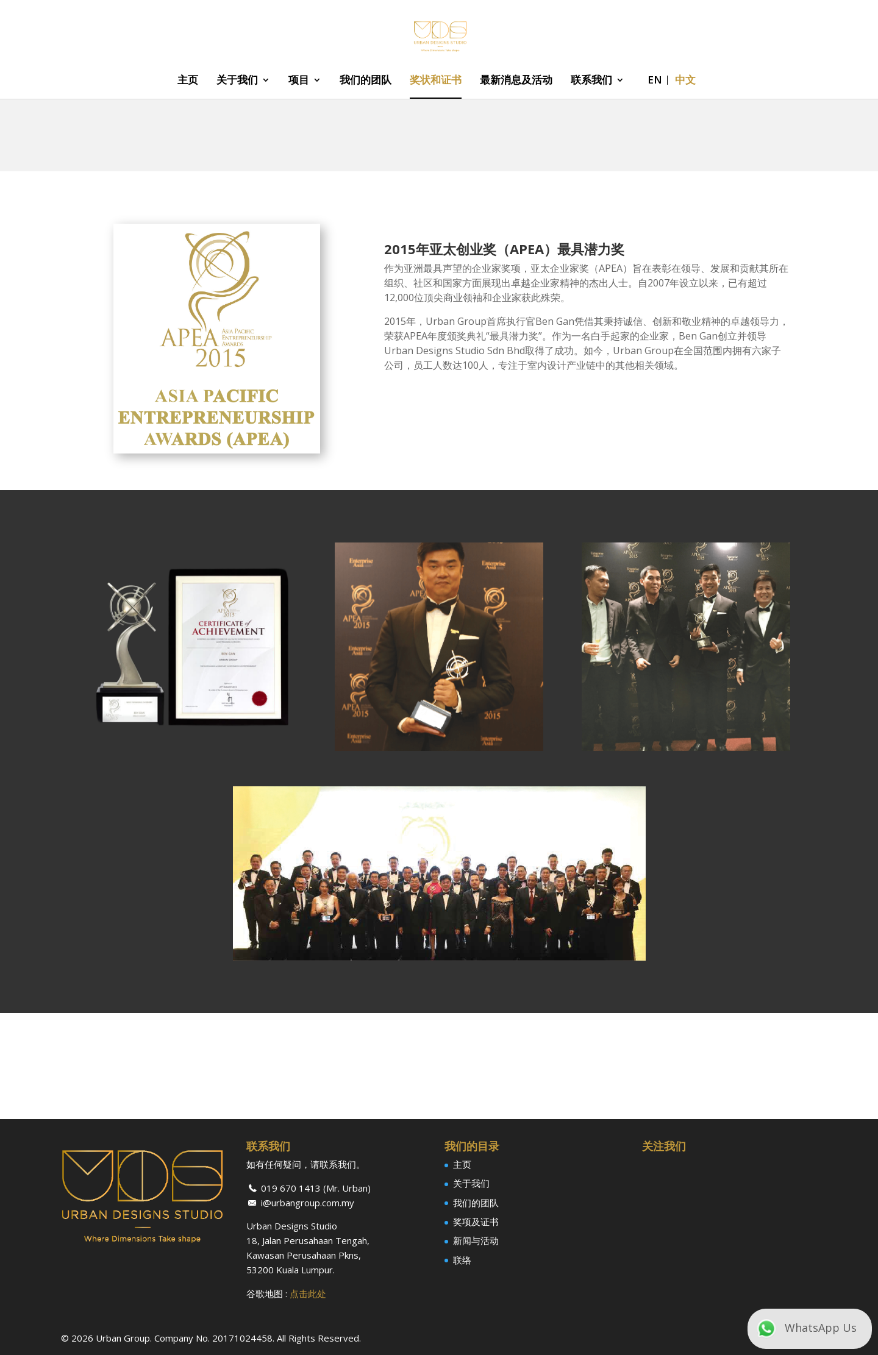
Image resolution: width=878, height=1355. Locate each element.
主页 (187, 81)
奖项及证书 (476, 1221)
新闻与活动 (476, 1240)
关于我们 (237, 81)
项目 (298, 81)
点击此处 (308, 1293)
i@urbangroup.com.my (307, 1203)
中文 (685, 81)
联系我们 (591, 81)
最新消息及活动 (516, 81)
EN (655, 81)
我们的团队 (365, 81)
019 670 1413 (291, 1188)
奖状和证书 (436, 81)
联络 (462, 1260)
